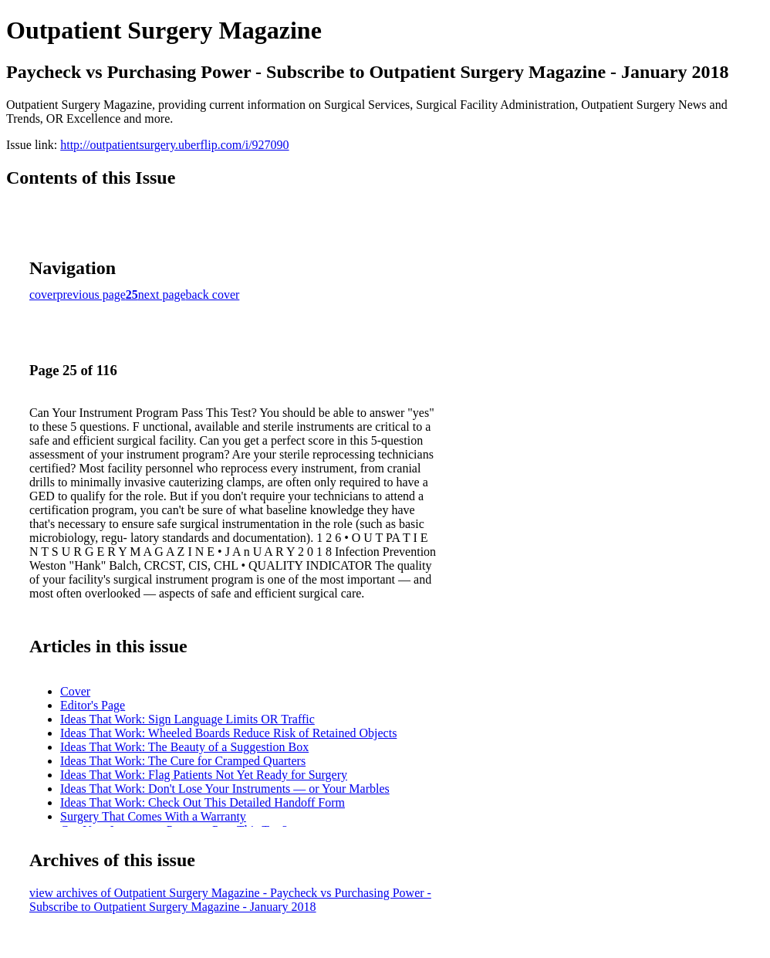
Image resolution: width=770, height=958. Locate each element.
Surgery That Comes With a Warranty (153, 816)
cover (43, 294)
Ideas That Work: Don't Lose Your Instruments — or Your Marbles (225, 788)
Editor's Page (92, 705)
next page (162, 294)
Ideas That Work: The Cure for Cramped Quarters (183, 760)
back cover (213, 294)
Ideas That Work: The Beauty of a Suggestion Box (184, 746)
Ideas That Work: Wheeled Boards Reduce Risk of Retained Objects (228, 733)
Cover (75, 691)
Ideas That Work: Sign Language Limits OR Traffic (187, 719)
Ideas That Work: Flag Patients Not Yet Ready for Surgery (203, 774)
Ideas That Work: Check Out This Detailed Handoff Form (202, 802)
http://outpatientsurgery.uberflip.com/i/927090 (174, 144)
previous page (91, 294)
